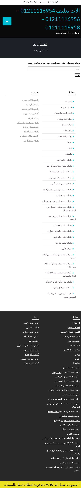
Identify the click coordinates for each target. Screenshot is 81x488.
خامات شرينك (67, 125)
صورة (70, 142)
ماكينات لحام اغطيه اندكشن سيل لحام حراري (59, 256)
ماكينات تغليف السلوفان (63, 225)
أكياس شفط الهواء (31, 113)
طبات (70, 148)
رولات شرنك (33, 118)
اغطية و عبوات (67, 107)
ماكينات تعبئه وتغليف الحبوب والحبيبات (57, 201)
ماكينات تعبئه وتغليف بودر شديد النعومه (62, 217)
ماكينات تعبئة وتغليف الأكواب (61, 183)
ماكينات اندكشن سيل (64, 160)
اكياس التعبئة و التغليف (64, 113)
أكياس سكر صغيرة (31, 127)
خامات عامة (68, 130)
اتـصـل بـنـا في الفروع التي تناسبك (33, 2)
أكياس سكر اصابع (31, 131)
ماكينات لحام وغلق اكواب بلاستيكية (59, 282)
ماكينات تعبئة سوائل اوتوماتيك (61, 172)
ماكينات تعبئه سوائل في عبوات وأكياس (58, 189)
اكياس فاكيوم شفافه (30, 109)
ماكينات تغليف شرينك (64, 243)
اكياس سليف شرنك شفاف (28, 122)
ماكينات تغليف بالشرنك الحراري (60, 231)
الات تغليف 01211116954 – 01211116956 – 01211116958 (48, 19)
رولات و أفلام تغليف (65, 136)
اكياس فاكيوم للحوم (30, 100)
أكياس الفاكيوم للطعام (29, 136)
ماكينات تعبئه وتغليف (64, 195)
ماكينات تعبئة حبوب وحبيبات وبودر (59, 166)
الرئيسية (55, 2)
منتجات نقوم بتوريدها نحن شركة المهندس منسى (62, 295)
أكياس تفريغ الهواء (31, 140)
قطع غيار (69, 154)
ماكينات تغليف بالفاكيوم (63, 237)
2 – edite (69, 101)
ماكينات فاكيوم (67, 248)
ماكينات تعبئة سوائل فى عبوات (61, 177)
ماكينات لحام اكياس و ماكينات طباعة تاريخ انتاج (60, 265)
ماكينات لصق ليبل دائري (63, 288)
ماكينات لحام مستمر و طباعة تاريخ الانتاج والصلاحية (61, 274)
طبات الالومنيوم (32, 104)
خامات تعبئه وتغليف (65, 119)
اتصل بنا (48, 2)
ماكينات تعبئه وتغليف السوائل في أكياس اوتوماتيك (61, 208)
